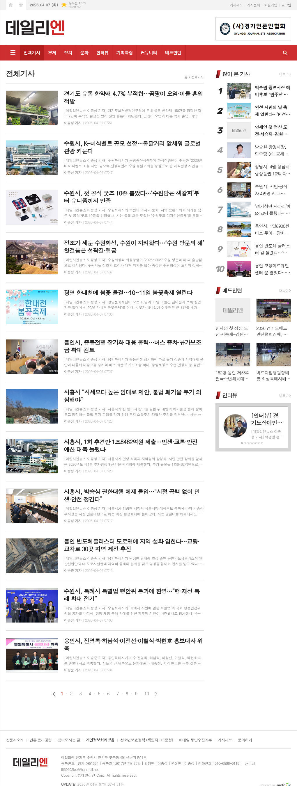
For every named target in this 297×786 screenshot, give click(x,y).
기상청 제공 (75, 7)
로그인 (286, 4)
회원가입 (270, 4)
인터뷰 (102, 52)
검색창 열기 (285, 53)
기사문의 (253, 4)
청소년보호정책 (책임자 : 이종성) (146, 740)
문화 (84, 52)
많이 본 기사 (236, 74)
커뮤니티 (149, 52)
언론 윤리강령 (40, 740)
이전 (54, 694)
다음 (155, 694)
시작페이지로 (11, 5)
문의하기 (245, 740)
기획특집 (124, 52)
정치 (68, 52)
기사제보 (236, 4)
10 (146, 693)
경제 (52, 52)
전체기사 (32, 52)
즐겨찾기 (21, 5)
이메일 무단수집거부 (195, 740)
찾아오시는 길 (69, 740)
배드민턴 (173, 52)
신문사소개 (15, 740)
